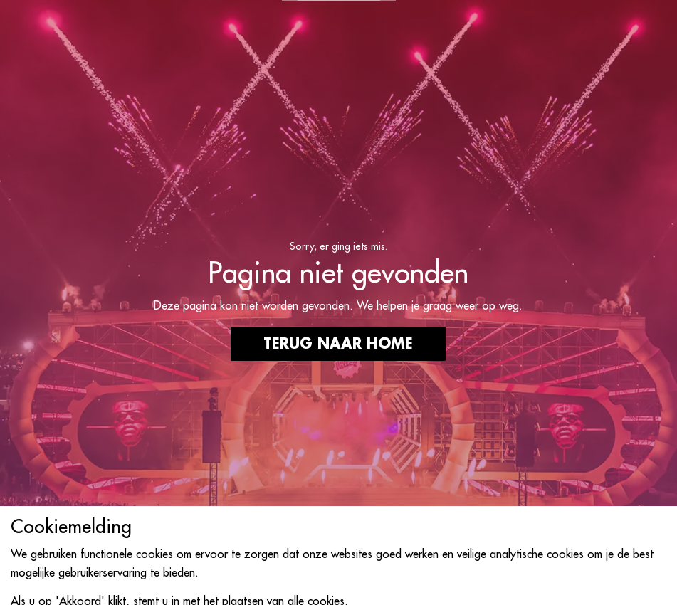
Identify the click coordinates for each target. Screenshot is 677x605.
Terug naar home (338, 343)
